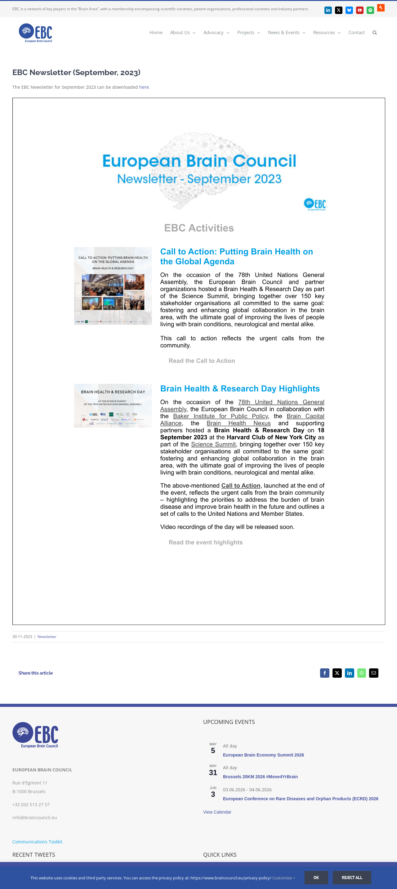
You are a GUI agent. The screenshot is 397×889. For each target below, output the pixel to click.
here (144, 87)
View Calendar (217, 812)
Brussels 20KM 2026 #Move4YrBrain (260, 776)
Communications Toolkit (37, 842)
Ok (316, 877)
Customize (283, 878)
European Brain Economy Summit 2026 (263, 754)
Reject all (352, 877)
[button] (374, 32)
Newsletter (47, 636)
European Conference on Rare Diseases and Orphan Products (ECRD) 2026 (300, 798)
